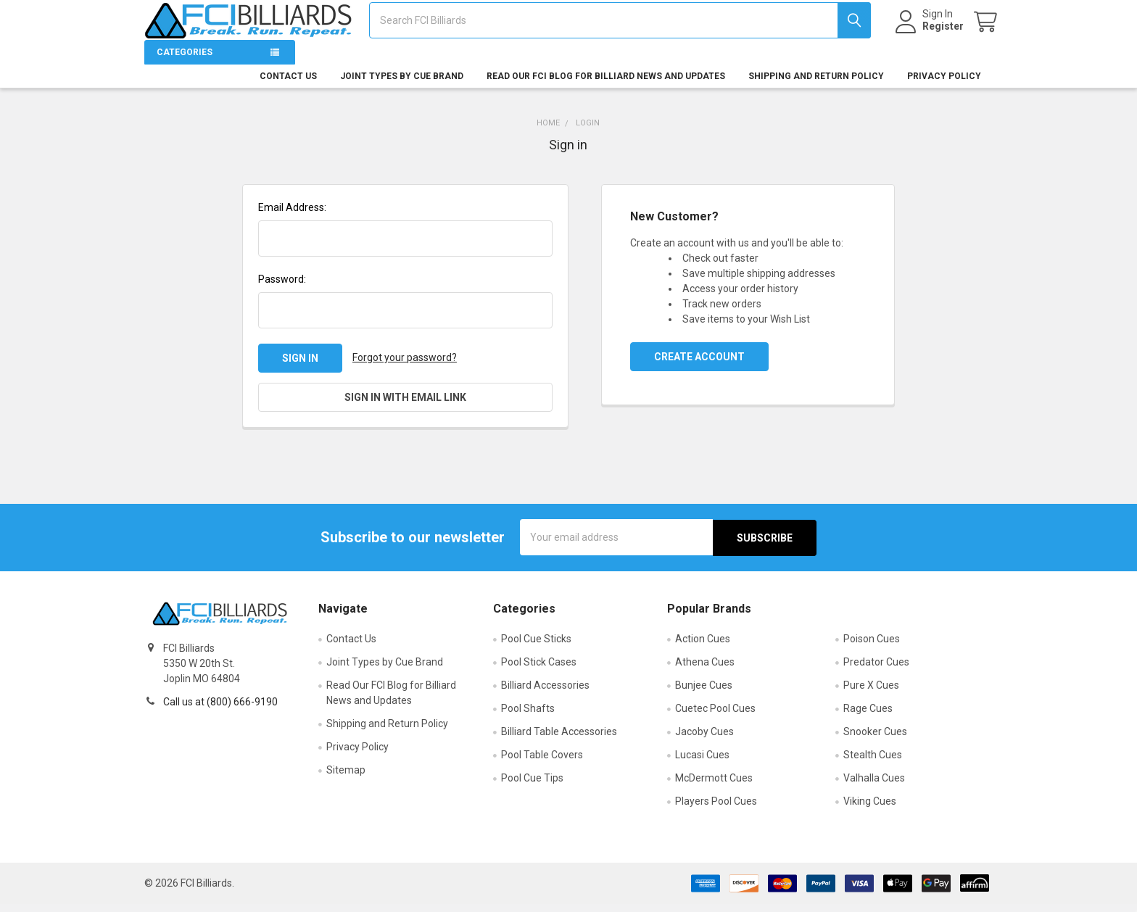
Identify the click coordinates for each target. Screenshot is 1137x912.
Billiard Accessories (545, 693)
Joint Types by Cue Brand (401, 85)
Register (930, 32)
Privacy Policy (944, 85)
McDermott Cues (714, 786)
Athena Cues (705, 670)
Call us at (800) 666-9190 (220, 710)
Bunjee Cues (703, 693)
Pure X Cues (871, 693)
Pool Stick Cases (538, 670)
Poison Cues (871, 646)
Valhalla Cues (874, 786)
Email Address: (292, 216)
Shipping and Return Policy (816, 85)
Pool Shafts (528, 716)
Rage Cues (868, 716)
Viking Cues (869, 809)
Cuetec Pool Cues (715, 716)
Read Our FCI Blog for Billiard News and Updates (606, 85)
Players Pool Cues (716, 809)
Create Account (699, 365)
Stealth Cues (872, 762)
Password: (282, 288)
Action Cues (702, 646)
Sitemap (345, 778)
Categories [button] (184, 61)
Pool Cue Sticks (536, 646)
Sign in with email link (405, 406)
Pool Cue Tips (532, 786)
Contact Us (288, 85)
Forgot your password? (404, 366)
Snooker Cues (875, 739)
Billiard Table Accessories (559, 739)
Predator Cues (876, 670)
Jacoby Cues (704, 739)
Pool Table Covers (542, 762)
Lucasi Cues (702, 762)
